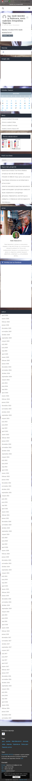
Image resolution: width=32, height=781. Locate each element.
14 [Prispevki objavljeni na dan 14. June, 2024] (20, 103)
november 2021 (6, 486)
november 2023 (6, 409)
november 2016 (6, 679)
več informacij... (23, 775)
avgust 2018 (5, 612)
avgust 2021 (5, 496)
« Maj (1, 110)
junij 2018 (5, 618)
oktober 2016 (6, 682)
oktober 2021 (6, 489)
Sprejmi (16, 777)
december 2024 (6, 367)
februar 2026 (6, 322)
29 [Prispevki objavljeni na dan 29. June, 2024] (25, 108)
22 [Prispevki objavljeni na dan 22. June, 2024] (25, 106)
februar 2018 (5, 631)
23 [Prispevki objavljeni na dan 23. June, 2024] (29, 106)
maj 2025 (4, 351)
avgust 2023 (5, 418)
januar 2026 (5, 325)
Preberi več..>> (8, 36)
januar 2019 (5, 595)
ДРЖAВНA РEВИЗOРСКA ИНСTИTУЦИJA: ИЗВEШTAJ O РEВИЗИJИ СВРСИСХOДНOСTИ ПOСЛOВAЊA (16, 199)
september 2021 (6, 492)
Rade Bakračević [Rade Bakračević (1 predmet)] (17, 741)
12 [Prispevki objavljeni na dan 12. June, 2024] (11, 103)
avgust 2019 (5, 573)
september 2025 (7, 338)
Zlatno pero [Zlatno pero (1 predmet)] (24, 744)
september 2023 (7, 415)
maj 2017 (4, 660)
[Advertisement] (16, 73)
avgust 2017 (5, 650)
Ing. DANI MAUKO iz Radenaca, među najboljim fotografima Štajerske (13, 19)
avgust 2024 (5, 380)
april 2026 (5, 315)
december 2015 (6, 715)
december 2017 (6, 637)
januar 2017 (5, 673)
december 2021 (6, 483)
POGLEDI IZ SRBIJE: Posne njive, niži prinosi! (16, 177)
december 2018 (6, 599)
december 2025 (6, 328)
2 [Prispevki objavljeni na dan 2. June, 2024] (29, 98)
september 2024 (7, 376)
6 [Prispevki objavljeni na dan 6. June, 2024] (15, 101)
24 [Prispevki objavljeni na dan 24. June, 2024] (2, 108)
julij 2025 (4, 344)
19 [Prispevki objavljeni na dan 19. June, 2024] (11, 106)
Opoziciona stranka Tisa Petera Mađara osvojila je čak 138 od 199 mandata (14, 172)
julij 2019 (4, 576)
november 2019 (6, 563)
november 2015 (6, 718)
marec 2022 (5, 473)
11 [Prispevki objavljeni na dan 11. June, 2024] (7, 103)
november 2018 (6, 602)
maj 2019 (4, 583)
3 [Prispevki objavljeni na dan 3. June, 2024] (2, 101)
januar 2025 (5, 364)
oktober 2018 (6, 605)
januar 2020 (5, 557)
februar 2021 (5, 515)
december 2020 (6, 521)
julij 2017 (4, 653)
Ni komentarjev (16, 25)
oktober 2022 (6, 451)
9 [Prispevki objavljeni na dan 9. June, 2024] (29, 101)
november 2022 (6, 447)
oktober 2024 (6, 373)
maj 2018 (4, 621)
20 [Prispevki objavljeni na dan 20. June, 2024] (16, 106)
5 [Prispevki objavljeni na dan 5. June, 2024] (11, 101)
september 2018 (6, 608)
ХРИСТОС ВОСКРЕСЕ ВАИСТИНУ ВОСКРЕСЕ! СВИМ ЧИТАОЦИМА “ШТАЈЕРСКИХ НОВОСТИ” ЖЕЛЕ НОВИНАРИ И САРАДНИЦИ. (16, 189)
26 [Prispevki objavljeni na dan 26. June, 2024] (11, 108)
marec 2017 (5, 666)
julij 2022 (4, 460)
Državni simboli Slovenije (10, 119)
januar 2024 (5, 402)
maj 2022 (4, 467)
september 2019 (7, 570)
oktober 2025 (6, 335)
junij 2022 (5, 463)
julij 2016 (4, 692)
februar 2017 (6, 670)
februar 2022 (6, 476)
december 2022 (6, 444)
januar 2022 (5, 480)
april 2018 (5, 624)
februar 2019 (6, 592)
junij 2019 (5, 579)
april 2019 (5, 586)
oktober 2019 (6, 567)
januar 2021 (5, 518)
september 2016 (6, 686)
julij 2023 (4, 422)
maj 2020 (4, 544)
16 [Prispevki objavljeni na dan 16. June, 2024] (29, 103)
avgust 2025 (5, 341)
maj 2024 (4, 389)
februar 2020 (6, 554)
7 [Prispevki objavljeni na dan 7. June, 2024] (20, 101)
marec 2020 (5, 550)
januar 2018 (5, 634)
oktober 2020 (6, 528)
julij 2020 (4, 538)
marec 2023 (5, 434)
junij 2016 (5, 695)
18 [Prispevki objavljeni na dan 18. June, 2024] (7, 106)
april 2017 (5, 663)
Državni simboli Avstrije (9, 125)
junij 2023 (5, 425)
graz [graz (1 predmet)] (3, 741)
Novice (10, 25)
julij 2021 (4, 499)
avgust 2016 (5, 689)
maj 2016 (4, 699)
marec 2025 (5, 357)
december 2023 (6, 405)
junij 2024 (5, 386)
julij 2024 (4, 383)
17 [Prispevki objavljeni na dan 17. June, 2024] (2, 106)
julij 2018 (4, 615)
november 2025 (6, 331)
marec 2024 (5, 396)
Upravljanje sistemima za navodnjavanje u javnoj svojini (15, 181)
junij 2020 (5, 541)
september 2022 (7, 454)
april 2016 (5, 702)
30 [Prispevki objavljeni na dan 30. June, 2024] (29, 108)
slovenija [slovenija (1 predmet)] (25, 741)
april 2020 (5, 547)
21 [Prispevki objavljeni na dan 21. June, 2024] (20, 106)
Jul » (5, 110)
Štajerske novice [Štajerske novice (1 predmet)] (7, 747)
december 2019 (6, 560)
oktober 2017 (6, 644)
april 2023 (5, 431)
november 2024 (6, 370)
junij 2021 (5, 502)
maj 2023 (4, 428)
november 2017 (6, 641)
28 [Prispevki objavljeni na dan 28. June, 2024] (20, 108)
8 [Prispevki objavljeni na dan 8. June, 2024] (24, 101)
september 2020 (7, 531)
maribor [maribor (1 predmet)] (8, 741)
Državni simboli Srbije (9, 122)
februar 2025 (6, 360)
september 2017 (7, 647)
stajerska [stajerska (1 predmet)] (9, 744)
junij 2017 (5, 657)
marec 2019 (5, 589)
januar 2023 (5, 441)
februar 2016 (5, 708)
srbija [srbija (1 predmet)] (3, 744)
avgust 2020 (5, 534)
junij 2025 (5, 347)
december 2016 (6, 676)
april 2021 (5, 509)
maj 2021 (4, 505)
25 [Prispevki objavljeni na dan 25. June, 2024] (7, 108)
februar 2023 (6, 438)
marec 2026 (5, 318)
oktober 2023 (6, 412)
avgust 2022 (5, 457)
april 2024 (5, 393)
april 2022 (5, 470)
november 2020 (6, 525)
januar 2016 (5, 711)
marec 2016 (5, 705)
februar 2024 (6, 399)
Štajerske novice (23, 780)
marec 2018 (5, 628)
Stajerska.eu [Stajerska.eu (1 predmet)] (16, 744)
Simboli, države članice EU (10, 129)
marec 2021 (5, 512)
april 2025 (5, 354)
